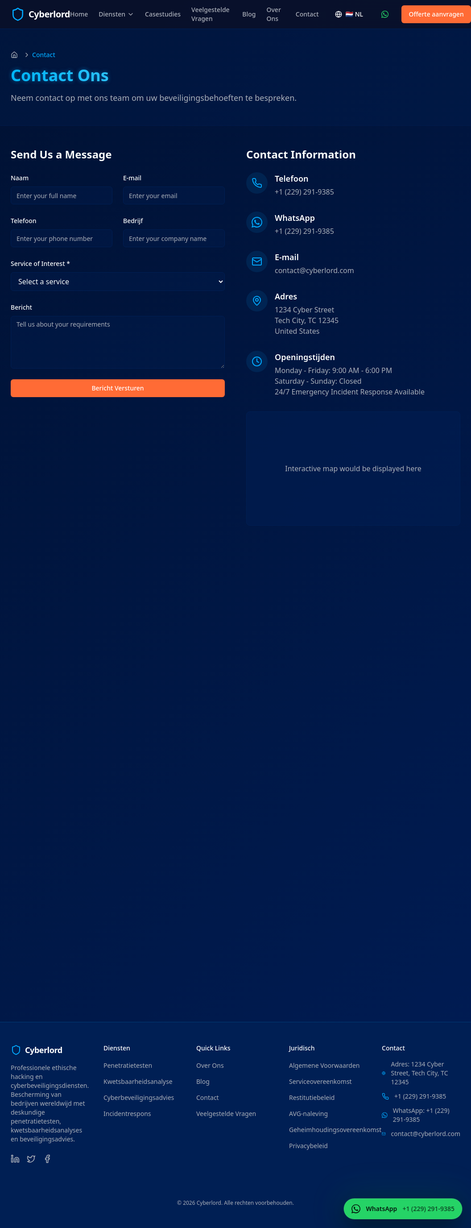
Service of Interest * (40, 263)
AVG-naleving (308, 1113)
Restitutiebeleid (312, 1097)
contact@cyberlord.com (314, 270)
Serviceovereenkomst (320, 1081)
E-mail (132, 178)
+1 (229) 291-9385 (304, 192)
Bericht (21, 307)
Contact (307, 14)
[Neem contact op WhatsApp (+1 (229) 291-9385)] (385, 14)
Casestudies (163, 14)
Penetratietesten (127, 1065)
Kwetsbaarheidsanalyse (138, 1081)
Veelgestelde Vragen (210, 14)
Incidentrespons (127, 1113)
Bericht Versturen (117, 388)
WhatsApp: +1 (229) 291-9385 (421, 1115)
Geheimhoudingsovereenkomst (335, 1129)
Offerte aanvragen (436, 14)
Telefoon (24, 220)
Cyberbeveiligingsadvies (138, 1097)
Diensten (116, 14)
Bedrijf (133, 220)
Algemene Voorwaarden (324, 1065)
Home (79, 14)
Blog (249, 14)
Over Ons (274, 14)
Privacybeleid (308, 1145)
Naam (20, 178)
